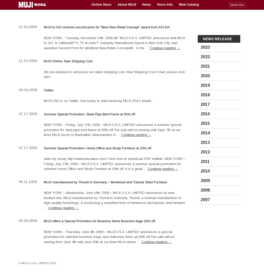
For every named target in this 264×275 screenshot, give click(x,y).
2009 (205, 180)
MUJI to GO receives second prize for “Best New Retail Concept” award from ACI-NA (107, 27)
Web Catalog (189, 4)
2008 (205, 190)
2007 (205, 199)
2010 (205, 171)
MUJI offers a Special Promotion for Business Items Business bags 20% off (99, 221)
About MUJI (127, 4)
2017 (205, 104)
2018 (205, 95)
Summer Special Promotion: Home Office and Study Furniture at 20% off (97, 148)
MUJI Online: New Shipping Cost (68, 61)
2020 (205, 76)
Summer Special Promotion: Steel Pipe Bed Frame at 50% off (89, 114)
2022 (205, 57)
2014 (205, 133)
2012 (205, 152)
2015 (205, 123)
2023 (205, 47)
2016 (205, 114)
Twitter (49, 90)
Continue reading (165, 48)
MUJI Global (237, 5)
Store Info (165, 4)
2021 (205, 66)
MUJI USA (33, 5)
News (146, 4)
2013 (205, 142)
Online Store (101, 4)
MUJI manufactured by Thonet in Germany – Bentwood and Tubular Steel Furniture (105, 182)
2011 (205, 161)
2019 (205, 85)
